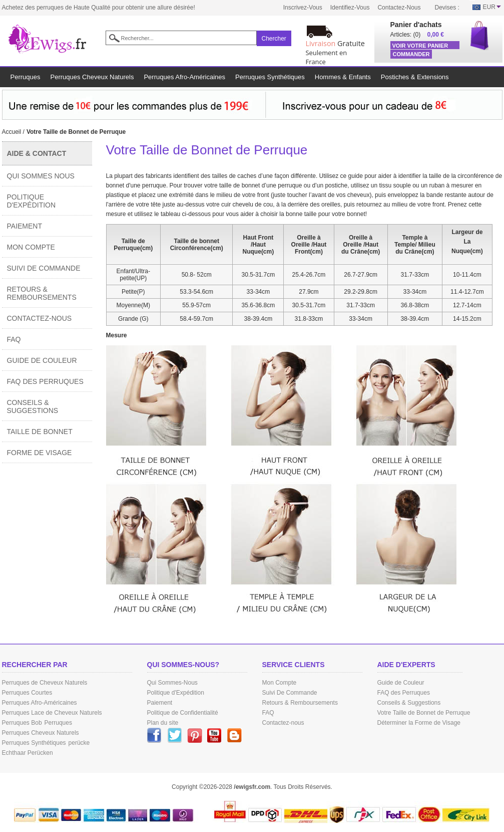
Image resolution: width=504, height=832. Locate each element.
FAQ (14, 339)
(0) (417, 34)
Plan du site (163, 722)
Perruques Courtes (27, 692)
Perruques (58, 722)
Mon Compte (31, 247)
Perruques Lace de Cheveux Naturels (52, 712)
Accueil (12, 131)
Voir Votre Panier (420, 46)
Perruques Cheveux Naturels (40, 732)
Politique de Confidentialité (182, 712)
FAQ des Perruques (45, 381)
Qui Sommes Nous (41, 176)
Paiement (25, 226)
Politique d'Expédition (31, 201)
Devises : (447, 7)
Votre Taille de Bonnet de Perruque (423, 712)
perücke (79, 742)
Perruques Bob (22, 722)
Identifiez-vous (350, 7)
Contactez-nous (398, 7)
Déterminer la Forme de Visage (419, 722)
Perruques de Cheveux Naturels (45, 682)
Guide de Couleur (42, 360)
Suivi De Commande (44, 268)
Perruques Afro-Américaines (39, 702)
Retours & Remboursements (42, 293)
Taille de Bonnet (40, 432)
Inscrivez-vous (302, 7)
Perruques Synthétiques (34, 742)
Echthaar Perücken (27, 752)
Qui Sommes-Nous (172, 682)
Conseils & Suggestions (33, 406)
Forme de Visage (39, 453)
